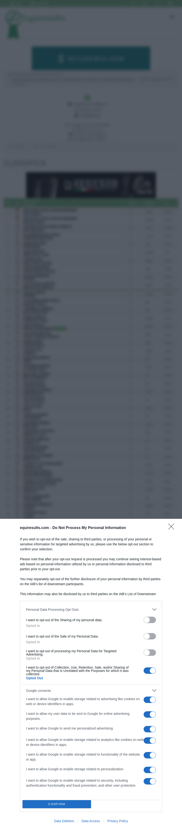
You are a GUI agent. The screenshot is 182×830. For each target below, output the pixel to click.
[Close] (172, 528)
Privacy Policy (117, 821)
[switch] (150, 620)
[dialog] (91, 674)
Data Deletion (64, 821)
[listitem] (91, 609)
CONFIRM (57, 804)
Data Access (91, 821)
